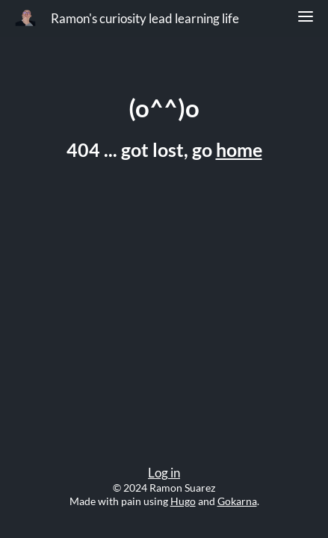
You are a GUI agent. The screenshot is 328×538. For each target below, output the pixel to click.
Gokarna (237, 501)
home (239, 149)
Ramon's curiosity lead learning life (145, 18)
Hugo (183, 501)
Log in (164, 473)
